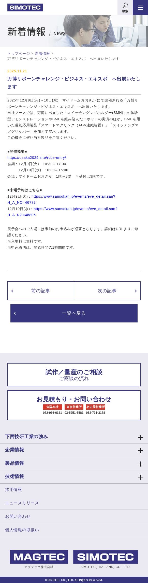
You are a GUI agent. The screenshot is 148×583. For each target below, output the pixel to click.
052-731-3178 (95, 413)
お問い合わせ (18, 516)
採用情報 (13, 489)
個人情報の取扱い (22, 530)
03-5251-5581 (74, 413)
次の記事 (107, 290)
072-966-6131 (52, 413)
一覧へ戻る (74, 313)
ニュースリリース (22, 503)
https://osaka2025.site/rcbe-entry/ (36, 158)
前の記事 (40, 290)
